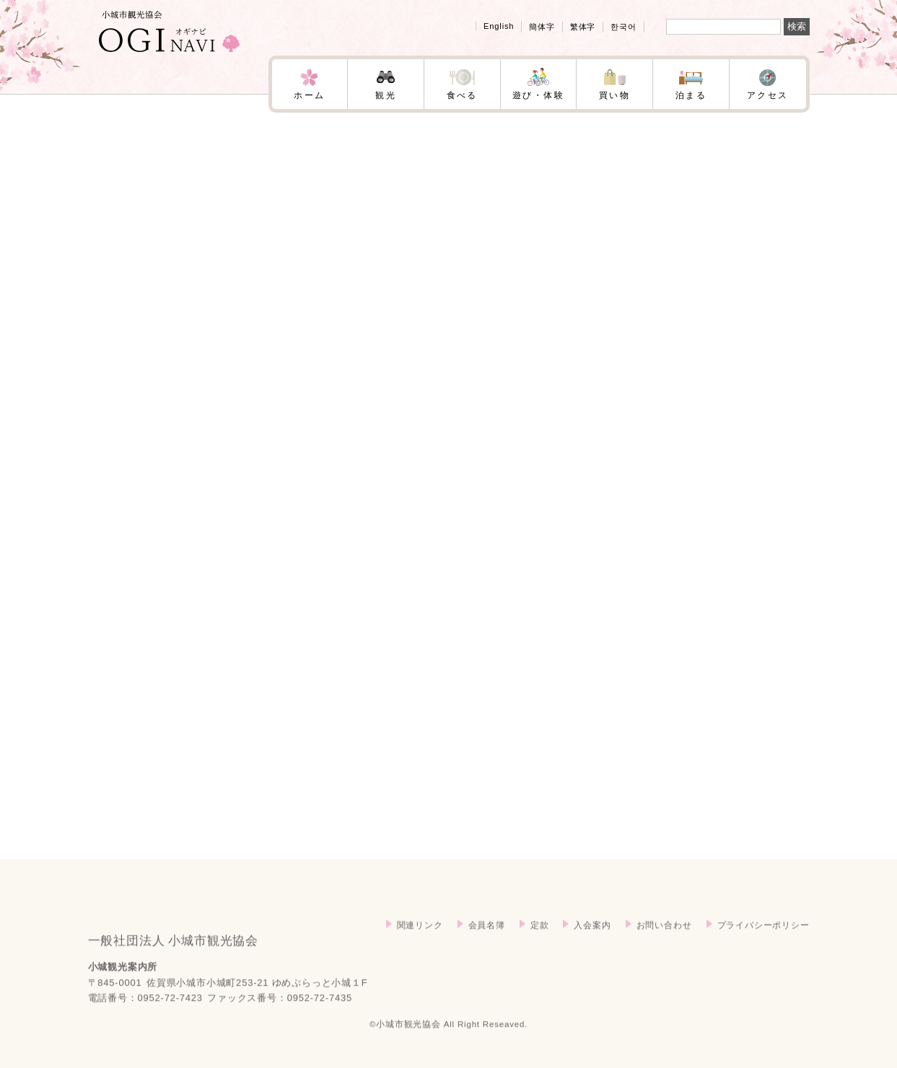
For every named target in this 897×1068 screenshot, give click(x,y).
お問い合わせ (664, 939)
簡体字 (541, 26)
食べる (462, 95)
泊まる (690, 95)
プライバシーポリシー (763, 939)
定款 (539, 939)
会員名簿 (486, 939)
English (498, 26)
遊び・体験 (538, 95)
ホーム (309, 95)
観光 (385, 95)
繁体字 (582, 26)
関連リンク (420, 939)
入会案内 (592, 939)
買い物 (614, 95)
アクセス (768, 95)
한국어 (623, 26)
